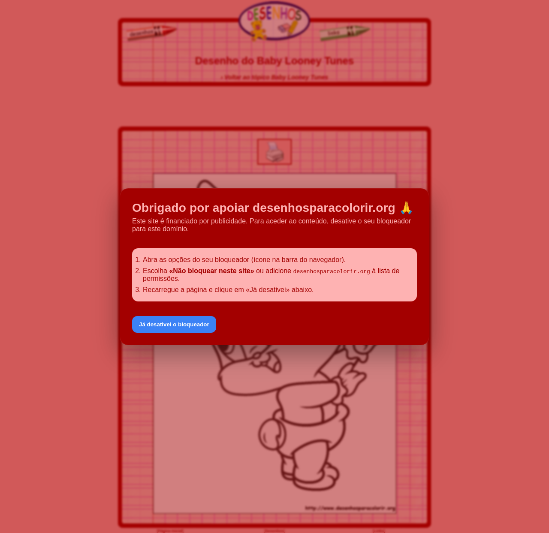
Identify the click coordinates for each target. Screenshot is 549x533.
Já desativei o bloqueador (174, 324)
